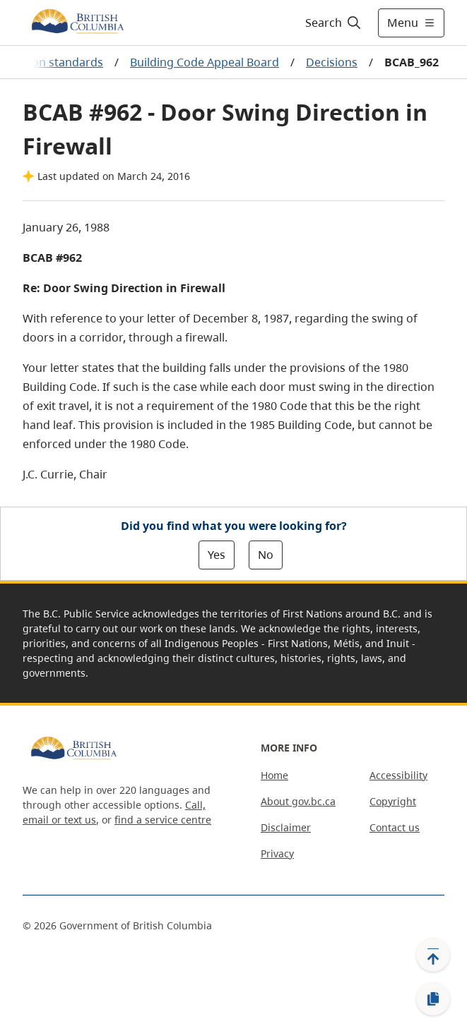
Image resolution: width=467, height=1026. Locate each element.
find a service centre (162, 819)
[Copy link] (433, 999)
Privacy (277, 853)
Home (274, 775)
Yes (216, 554)
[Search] (331, 22)
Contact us (395, 827)
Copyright (393, 801)
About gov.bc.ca (298, 801)
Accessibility (398, 775)
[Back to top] (433, 955)
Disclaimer (286, 827)
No (265, 554)
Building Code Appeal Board (204, 62)
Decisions (331, 62)
